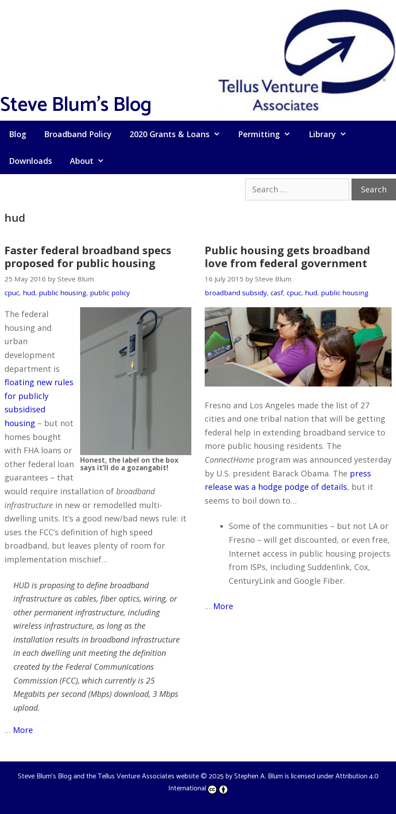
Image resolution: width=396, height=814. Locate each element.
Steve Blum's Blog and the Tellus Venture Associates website (108, 776)
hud (29, 292)
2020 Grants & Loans (179, 134)
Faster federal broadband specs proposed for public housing (87, 256)
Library (332, 134)
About (91, 160)
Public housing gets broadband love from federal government (287, 256)
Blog (17, 134)
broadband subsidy (236, 292)
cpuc (11, 292)
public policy (110, 292)
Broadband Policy (78, 134)
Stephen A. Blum (258, 776)
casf (277, 292)
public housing (62, 292)
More (23, 729)
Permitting (268, 134)
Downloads (30, 160)
